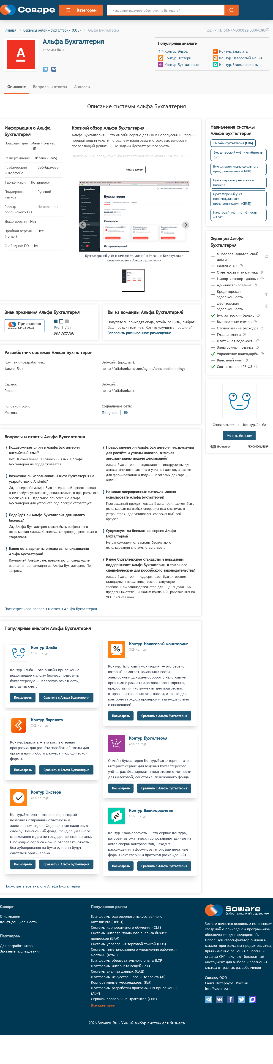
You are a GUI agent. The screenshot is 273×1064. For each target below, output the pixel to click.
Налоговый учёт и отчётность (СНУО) (235, 214)
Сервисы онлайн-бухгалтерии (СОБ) (52, 30)
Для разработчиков (16, 945)
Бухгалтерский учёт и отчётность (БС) (237, 154)
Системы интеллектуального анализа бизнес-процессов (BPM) (129, 935)
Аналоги (82, 86)
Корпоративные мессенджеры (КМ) (121, 982)
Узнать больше (239, 435)
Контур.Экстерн (177, 57)
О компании (10, 916)
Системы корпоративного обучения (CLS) (126, 927)
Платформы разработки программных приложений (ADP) (134, 990)
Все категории (103, 1005)
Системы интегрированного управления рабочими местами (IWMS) (134, 952)
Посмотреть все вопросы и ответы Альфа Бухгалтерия (51, 608)
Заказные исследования (20, 951)
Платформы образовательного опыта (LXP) (127, 960)
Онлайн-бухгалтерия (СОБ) (233, 143)
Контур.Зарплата (233, 51)
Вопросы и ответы (50, 86)
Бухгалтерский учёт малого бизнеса (233, 182)
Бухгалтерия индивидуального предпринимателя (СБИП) (236, 168)
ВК (126, 412)
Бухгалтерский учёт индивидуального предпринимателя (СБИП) (232, 199)
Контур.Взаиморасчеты (239, 64)
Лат (68, 327)
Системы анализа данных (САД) (117, 971)
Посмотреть (23, 697)
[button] (133, 280)
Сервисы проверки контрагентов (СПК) (124, 998)
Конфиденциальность (18, 921)
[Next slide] (185, 225)
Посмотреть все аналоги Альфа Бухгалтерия (42, 886)
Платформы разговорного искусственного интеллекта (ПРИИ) (126, 919)
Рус (57, 327)
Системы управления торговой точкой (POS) (128, 943)
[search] (232, 10)
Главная (10, 30)
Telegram (109, 412)
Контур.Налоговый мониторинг (242, 57)
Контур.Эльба (176, 51)
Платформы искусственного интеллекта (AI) (128, 976)
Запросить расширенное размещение (139, 332)
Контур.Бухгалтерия (181, 64)
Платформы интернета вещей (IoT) (120, 965)
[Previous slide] (82, 225)
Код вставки (64, 332)
